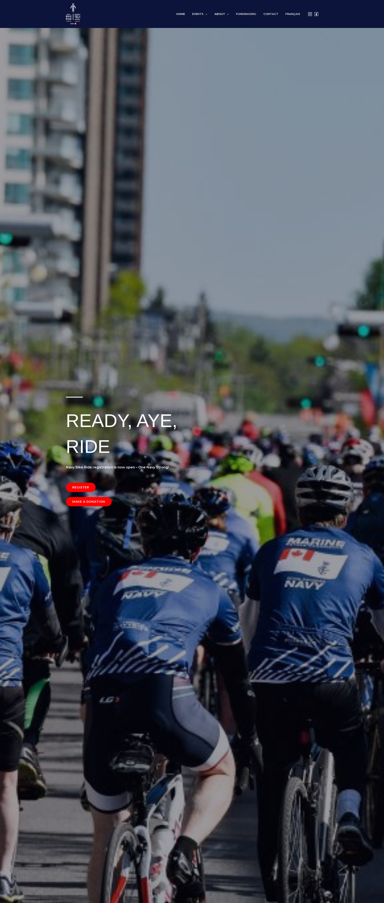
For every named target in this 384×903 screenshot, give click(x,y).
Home (190, 14)
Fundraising (250, 14)
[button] (213, 14)
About (227, 14)
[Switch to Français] (294, 14)
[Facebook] (316, 14)
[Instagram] (310, 14)
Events (207, 14)
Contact (273, 14)
